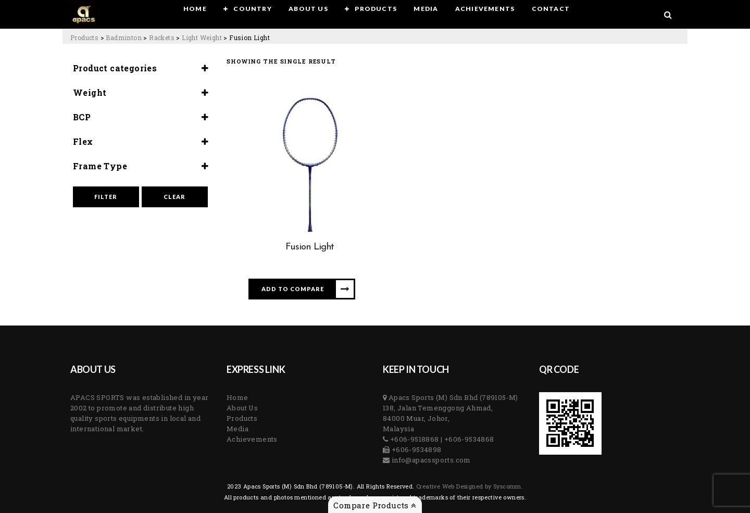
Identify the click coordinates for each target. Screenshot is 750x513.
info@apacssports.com (430, 460)
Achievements (252, 439)
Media (237, 428)
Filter (105, 196)
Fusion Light (309, 247)
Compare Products (374, 505)
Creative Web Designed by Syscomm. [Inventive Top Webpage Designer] (469, 486)
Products (242, 418)
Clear (174, 196)
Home (237, 397)
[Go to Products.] (84, 37)
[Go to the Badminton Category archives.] (124, 37)
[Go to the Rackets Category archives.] (161, 37)
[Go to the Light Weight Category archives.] (202, 37)
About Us (242, 407)
